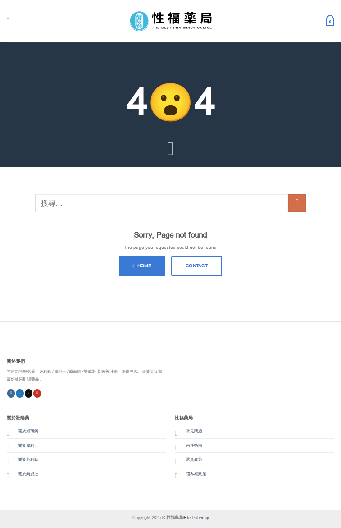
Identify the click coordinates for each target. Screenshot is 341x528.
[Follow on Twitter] (20, 393)
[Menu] (10, 21)
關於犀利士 (28, 445)
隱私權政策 (196, 474)
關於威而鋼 (28, 431)
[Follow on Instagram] (11, 393)
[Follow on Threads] (29, 393)
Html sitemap (196, 517)
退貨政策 (194, 459)
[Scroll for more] (171, 149)
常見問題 (194, 431)
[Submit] (297, 203)
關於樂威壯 (28, 474)
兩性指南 (194, 445)
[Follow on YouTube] (37, 393)
